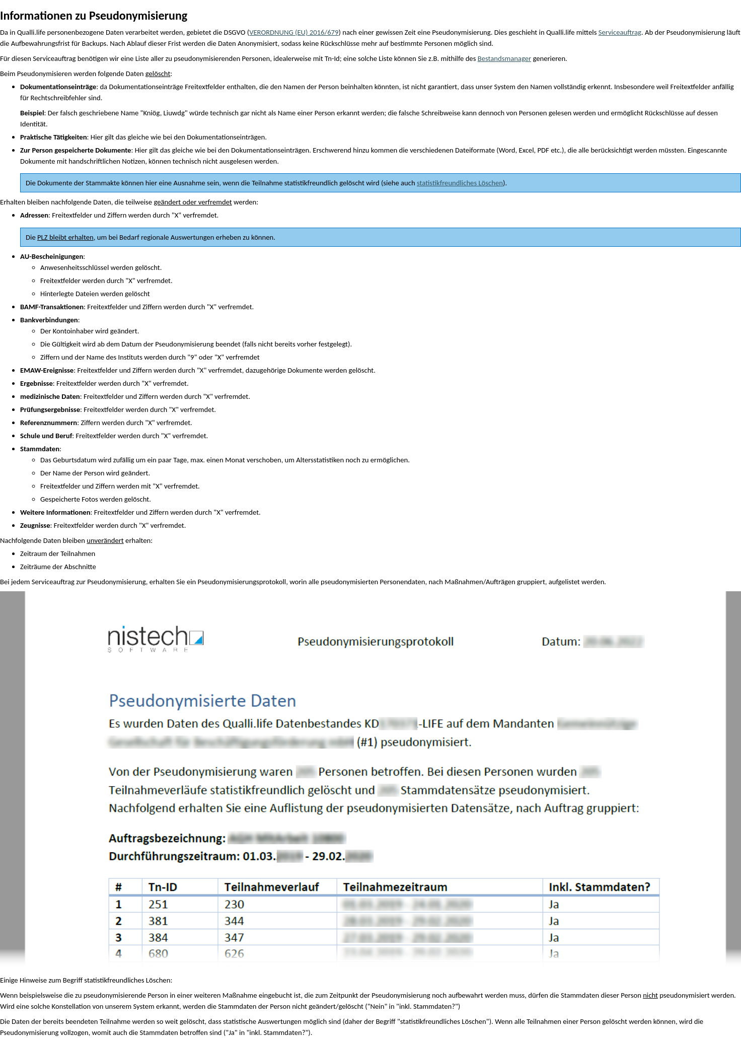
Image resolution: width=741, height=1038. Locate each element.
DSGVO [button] (235, 32)
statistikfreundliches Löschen (460, 182)
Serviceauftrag (620, 32)
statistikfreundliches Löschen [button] (127, 980)
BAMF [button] (29, 306)
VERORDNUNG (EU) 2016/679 (293, 32)
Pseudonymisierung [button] (461, 32)
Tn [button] (328, 58)
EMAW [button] (30, 370)
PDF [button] (543, 150)
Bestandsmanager (504, 58)
